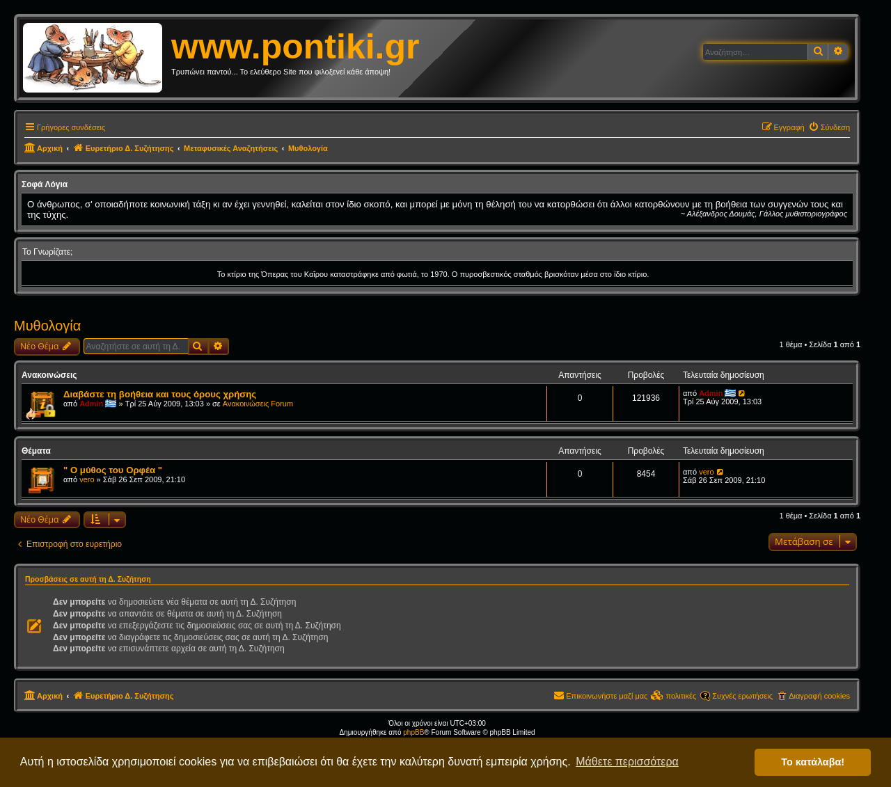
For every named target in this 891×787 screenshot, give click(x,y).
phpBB (413, 732)
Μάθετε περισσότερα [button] (627, 762)
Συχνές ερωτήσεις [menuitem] (742, 696)
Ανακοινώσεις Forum (258, 403)
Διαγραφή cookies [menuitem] (819, 696)
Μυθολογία (47, 325)
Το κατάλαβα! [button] (812, 762)
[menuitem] (829, 127)
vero (86, 479)
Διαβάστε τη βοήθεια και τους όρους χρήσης (159, 394)
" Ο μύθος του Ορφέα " (112, 470)
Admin (91, 403)
